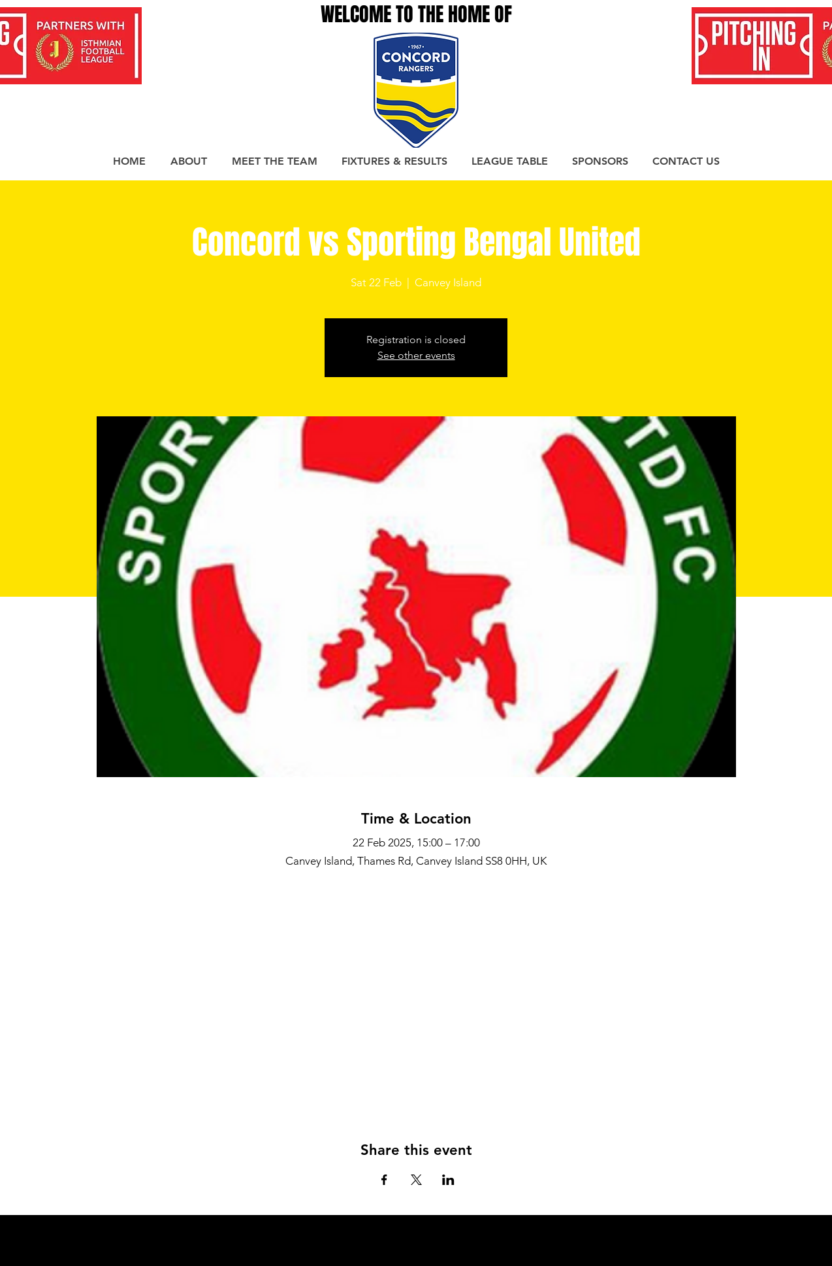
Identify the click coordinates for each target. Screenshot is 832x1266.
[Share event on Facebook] (384, 1179)
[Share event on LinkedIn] (448, 1179)
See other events (416, 355)
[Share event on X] (416, 1179)
